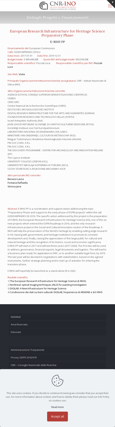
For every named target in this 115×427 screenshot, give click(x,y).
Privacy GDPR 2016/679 (24, 357)
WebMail (16, 316)
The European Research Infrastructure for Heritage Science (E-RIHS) (48, 281)
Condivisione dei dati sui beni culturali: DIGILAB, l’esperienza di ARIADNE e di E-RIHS (56, 292)
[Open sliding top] (111, 4)
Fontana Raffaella (18, 182)
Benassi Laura (16, 179)
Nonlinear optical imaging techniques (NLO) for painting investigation (48, 284)
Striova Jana (14, 186)
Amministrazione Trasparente (27, 350)
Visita (22, 74)
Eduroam (16, 332)
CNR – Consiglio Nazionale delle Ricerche (33, 365)
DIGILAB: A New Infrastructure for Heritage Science (38, 288)
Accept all (57, 416)
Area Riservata (19, 324)
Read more (57, 407)
